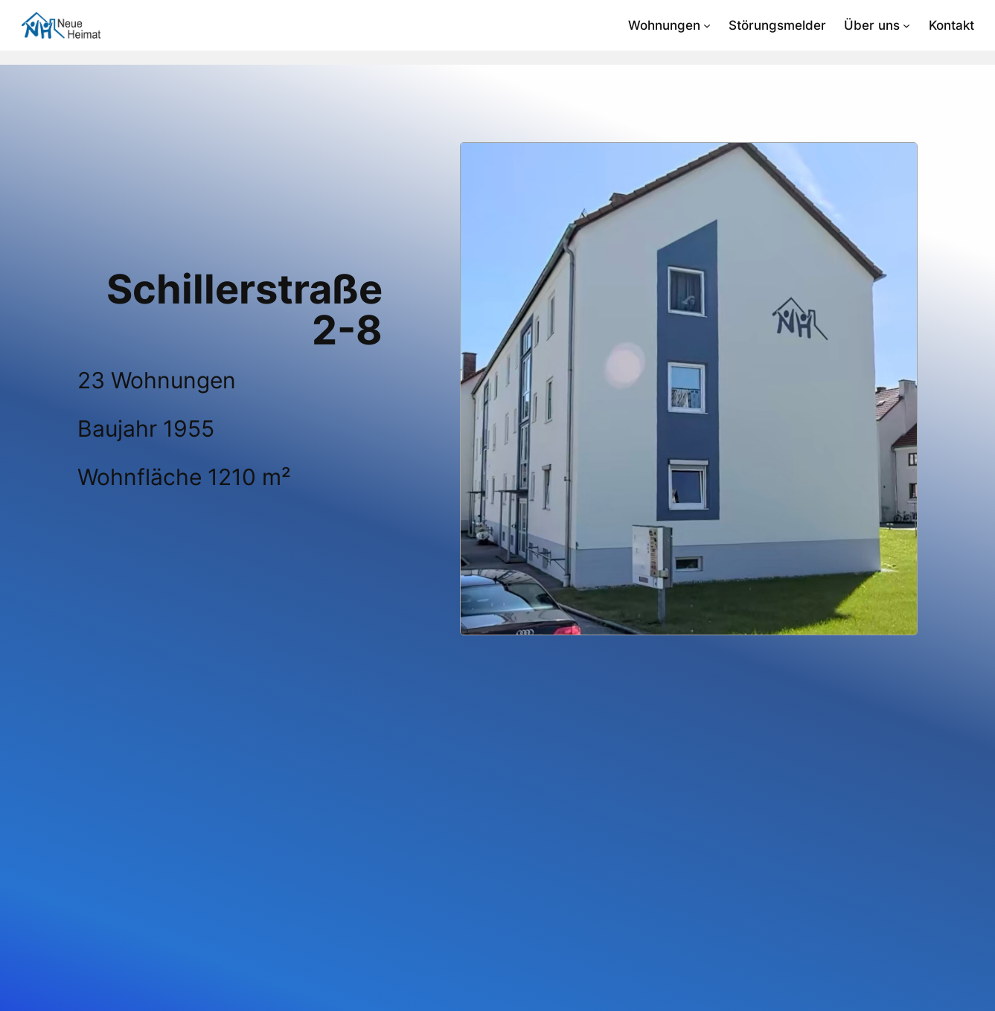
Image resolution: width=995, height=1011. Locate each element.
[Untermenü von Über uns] (906, 25)
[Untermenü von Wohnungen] (707, 25)
